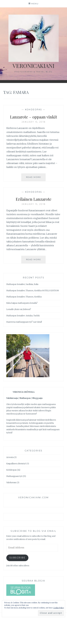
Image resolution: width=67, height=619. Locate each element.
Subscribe (17, 557)
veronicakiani (33, 65)
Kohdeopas (33, 109)
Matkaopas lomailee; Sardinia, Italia (22, 284)
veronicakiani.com (33, 497)
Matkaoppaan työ (14, 476)
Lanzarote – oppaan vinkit (33, 116)
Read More (36, 178)
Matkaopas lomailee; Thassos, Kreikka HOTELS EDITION (32, 290)
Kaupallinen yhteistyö (16, 463)
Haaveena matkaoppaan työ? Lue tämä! (24, 322)
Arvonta (10, 457)
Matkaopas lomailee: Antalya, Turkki (23, 315)
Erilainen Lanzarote (33, 199)
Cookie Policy (58, 608)
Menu (34, 3)
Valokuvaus (11, 482)
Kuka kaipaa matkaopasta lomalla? (22, 303)
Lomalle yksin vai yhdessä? (18, 309)
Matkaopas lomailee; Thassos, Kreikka (24, 297)
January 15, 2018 (34, 122)
